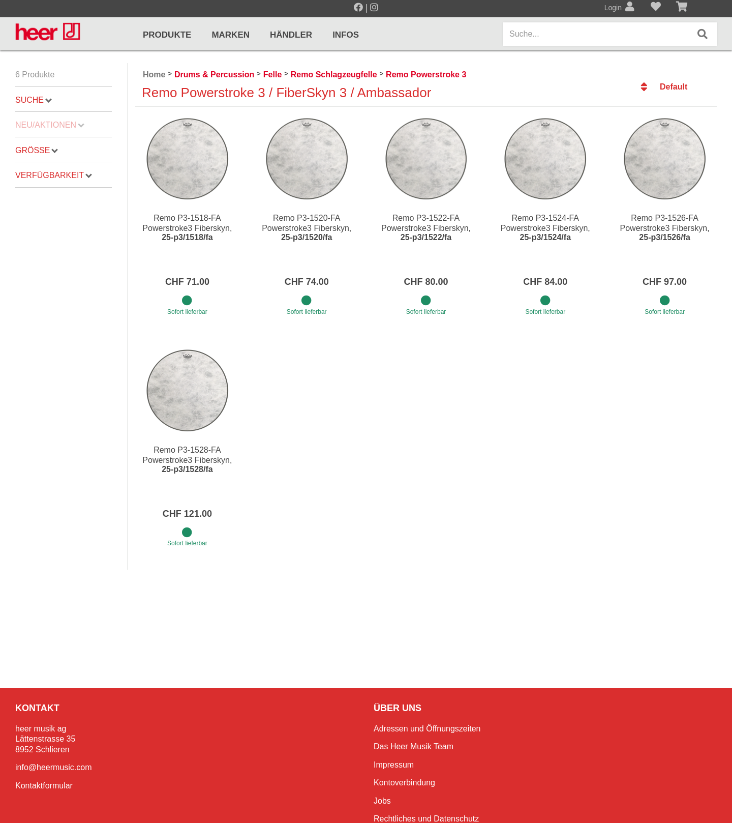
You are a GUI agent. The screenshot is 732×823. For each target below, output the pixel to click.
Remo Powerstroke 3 (426, 74)
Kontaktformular (44, 785)
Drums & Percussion (214, 74)
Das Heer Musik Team (413, 746)
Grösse (36, 150)
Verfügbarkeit (53, 175)
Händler (291, 35)
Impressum (394, 764)
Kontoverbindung (404, 782)
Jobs (382, 801)
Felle (272, 74)
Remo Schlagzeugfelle (334, 74)
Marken (230, 35)
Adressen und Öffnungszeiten (427, 728)
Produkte (167, 35)
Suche (33, 100)
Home (154, 74)
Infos (345, 35)
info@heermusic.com (53, 767)
